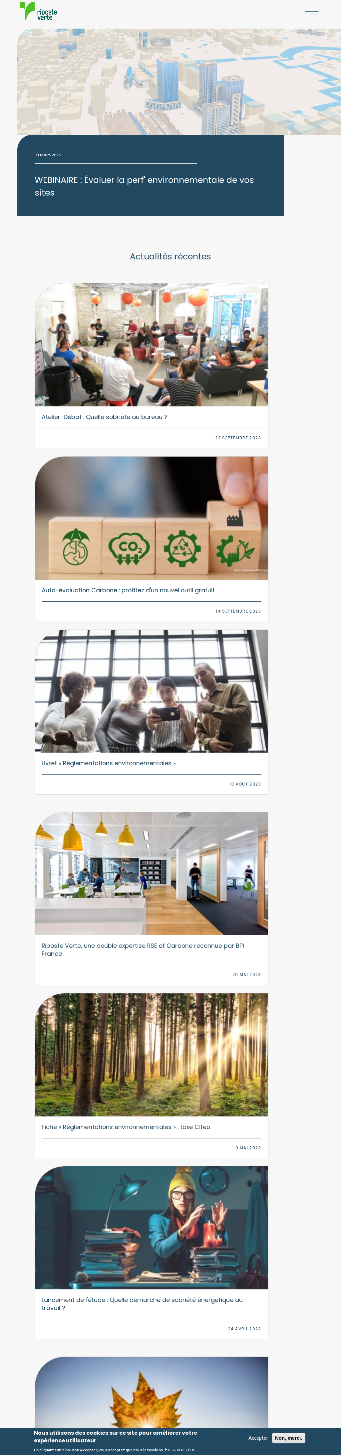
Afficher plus (170, 1085)
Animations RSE (73, 1317)
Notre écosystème (197, 1398)
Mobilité (182, 1275)
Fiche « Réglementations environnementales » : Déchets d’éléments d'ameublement (74, 857)
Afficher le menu (309, 11)
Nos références (194, 1388)
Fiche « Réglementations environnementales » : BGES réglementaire (264, 994)
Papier (181, 1286)
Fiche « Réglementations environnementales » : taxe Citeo (169, 472)
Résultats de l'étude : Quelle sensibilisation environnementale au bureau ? (73, 994)
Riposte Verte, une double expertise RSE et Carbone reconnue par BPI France (73, 472)
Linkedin (193, 1193)
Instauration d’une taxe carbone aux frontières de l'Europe (263, 725)
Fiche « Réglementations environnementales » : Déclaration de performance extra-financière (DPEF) (169, 1002)
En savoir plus (180, 1450)
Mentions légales (195, 1416)
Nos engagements (197, 1367)
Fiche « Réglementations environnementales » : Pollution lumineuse (74, 596)
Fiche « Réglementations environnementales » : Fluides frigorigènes (74, 729)
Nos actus (189, 1378)
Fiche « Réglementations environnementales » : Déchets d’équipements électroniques (264, 861)
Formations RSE (73, 1307)
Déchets (182, 1296)
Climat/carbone (190, 1254)
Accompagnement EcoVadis (85, 1244)
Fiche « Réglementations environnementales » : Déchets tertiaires (169, 729)
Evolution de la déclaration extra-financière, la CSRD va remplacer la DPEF (169, 853)
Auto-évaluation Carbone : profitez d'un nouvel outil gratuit (163, 347)
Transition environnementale (86, 1275)
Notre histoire (193, 1346)
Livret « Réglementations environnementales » (262, 343)
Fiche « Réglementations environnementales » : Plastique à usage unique (169, 600)
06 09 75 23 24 (176, 1167)
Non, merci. (288, 1439)
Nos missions (193, 1357)
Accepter (258, 1439)
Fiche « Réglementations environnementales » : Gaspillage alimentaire (264, 600)
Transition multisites (78, 1286)
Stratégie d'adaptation (80, 1265)
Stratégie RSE (71, 1234)
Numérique (185, 1265)
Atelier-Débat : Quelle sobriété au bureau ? (73, 339)
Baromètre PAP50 (76, 1346)
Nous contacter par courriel (170, 1180)
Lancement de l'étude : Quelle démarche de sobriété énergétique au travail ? (263, 472)
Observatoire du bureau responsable (95, 1357)
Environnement (189, 1244)
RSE (178, 1234)
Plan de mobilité (74, 1296)
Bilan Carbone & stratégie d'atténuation (96, 1254)
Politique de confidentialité (204, 1422)
